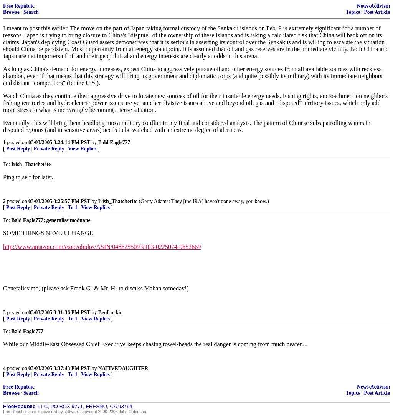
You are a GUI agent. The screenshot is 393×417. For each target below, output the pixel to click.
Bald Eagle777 (114, 142)
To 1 (73, 207)
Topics (353, 12)
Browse (11, 12)
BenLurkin (110, 312)
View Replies (82, 149)
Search (31, 12)
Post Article (377, 12)
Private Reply (49, 149)
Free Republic (19, 6)
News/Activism (373, 6)
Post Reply (18, 149)
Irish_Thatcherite (118, 201)
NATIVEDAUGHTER (123, 368)
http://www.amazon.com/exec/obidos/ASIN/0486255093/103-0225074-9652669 (102, 247)
